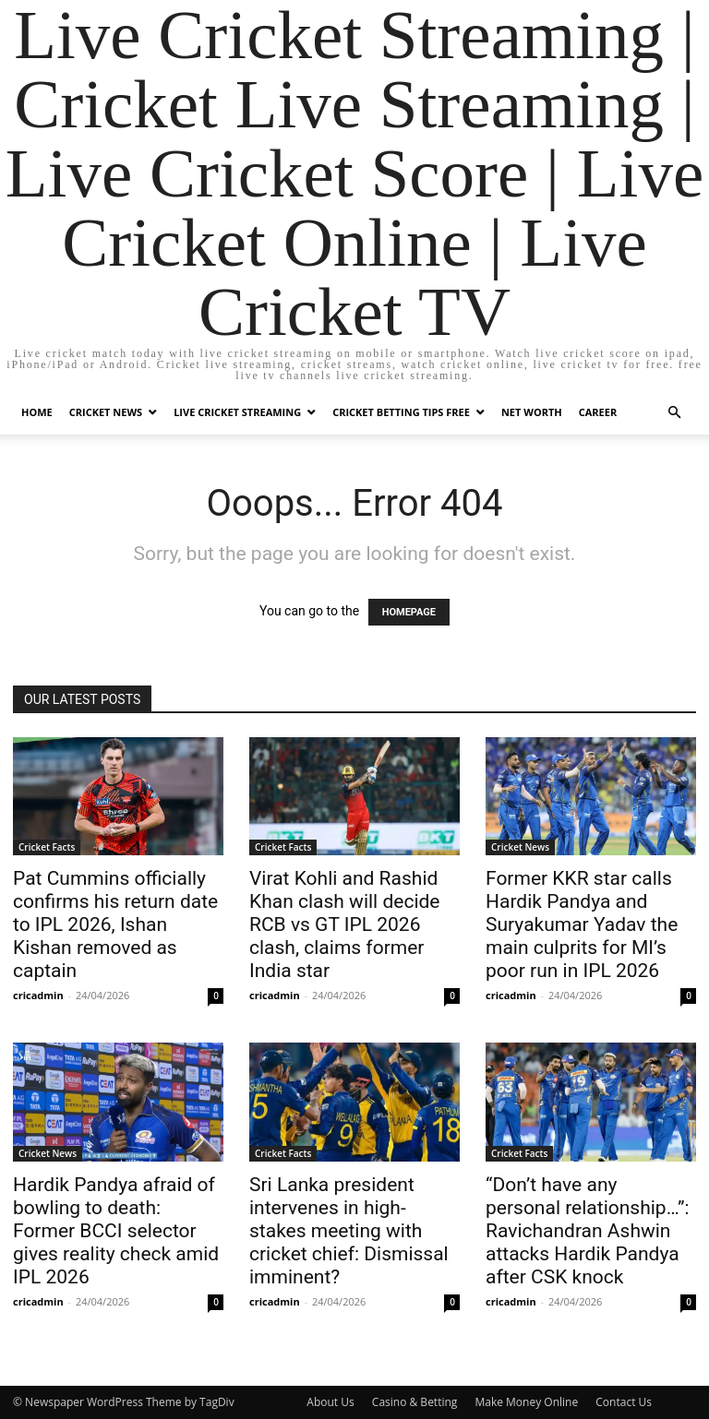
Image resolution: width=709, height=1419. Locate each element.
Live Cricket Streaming (237, 412)
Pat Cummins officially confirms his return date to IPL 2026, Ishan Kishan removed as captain (115, 924)
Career (598, 412)
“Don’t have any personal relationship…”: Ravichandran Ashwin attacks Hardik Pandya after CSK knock (588, 1231)
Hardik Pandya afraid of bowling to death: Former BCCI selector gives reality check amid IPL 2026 (116, 1231)
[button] (674, 413)
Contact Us (623, 1402)
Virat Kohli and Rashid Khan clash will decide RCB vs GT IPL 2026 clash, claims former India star (344, 924)
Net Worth (531, 412)
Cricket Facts (46, 847)
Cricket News (105, 412)
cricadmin (38, 995)
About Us (330, 1402)
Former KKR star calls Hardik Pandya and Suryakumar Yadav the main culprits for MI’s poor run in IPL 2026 (582, 924)
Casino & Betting (414, 1402)
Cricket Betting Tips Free (401, 412)
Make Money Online (526, 1402)
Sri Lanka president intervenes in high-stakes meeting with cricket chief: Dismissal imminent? (349, 1231)
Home (37, 412)
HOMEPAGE (409, 612)
